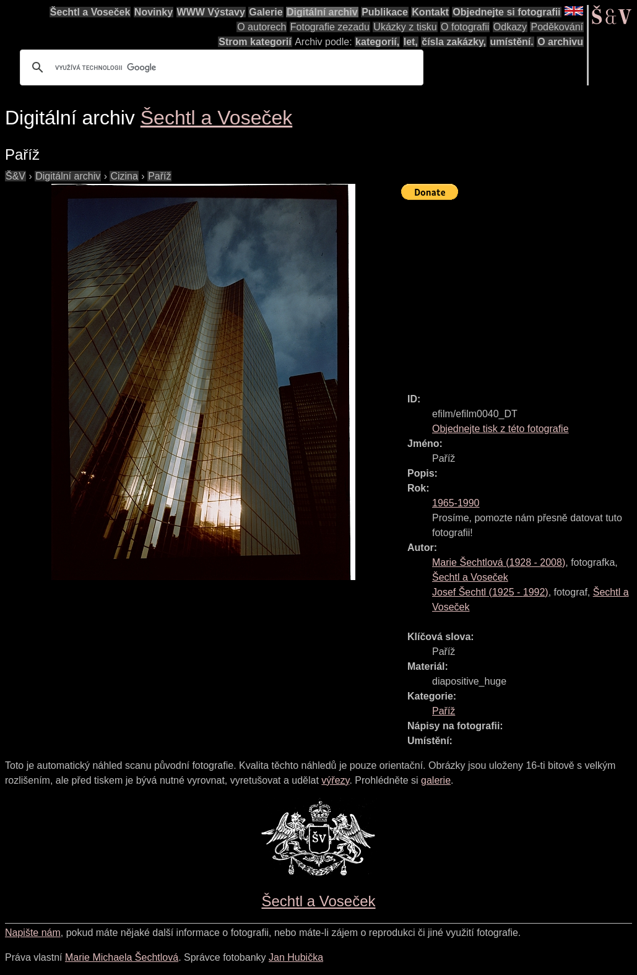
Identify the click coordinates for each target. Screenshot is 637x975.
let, (411, 42)
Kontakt (430, 12)
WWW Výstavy (211, 12)
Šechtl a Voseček (90, 12)
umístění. (512, 42)
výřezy (335, 780)
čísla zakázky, (454, 42)
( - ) (498, 562)
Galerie (265, 12)
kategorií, (377, 42)
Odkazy (510, 27)
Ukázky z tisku (404, 27)
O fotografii (465, 27)
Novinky (153, 12)
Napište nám (33, 932)
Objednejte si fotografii (506, 12)
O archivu (560, 42)
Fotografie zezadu (330, 27)
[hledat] (219, 67)
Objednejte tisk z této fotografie (500, 428)
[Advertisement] (519, 291)
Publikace (385, 12)
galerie (436, 780)
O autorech (261, 27)
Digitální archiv (322, 12)
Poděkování (557, 27)
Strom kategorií (255, 42)
